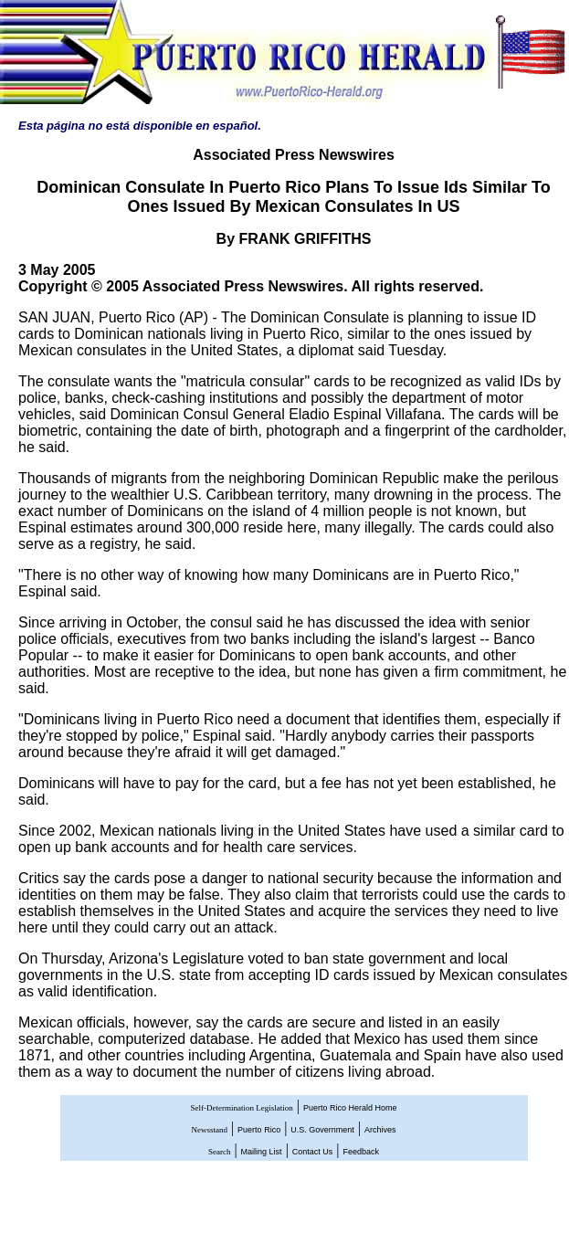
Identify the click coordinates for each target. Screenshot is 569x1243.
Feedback (361, 1151)
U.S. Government (322, 1129)
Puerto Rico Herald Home (350, 1107)
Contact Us (312, 1151)
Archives (380, 1129)
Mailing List (261, 1151)
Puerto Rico (258, 1129)
